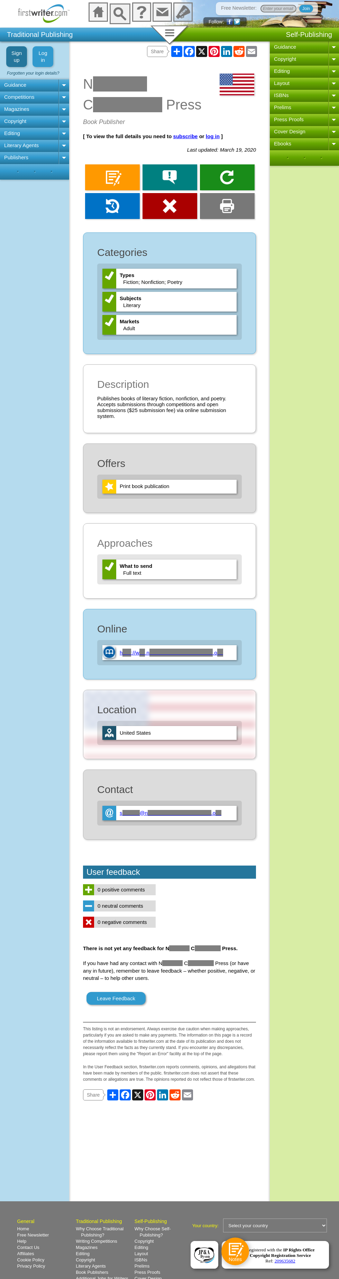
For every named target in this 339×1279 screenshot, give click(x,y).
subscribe (185, 136)
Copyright (15, 121)
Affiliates (25, 1253)
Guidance (15, 85)
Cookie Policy (31, 1259)
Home (23, 1228)
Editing (12, 133)
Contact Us (28, 1247)
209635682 (285, 1260)
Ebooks (282, 143)
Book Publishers (92, 1272)
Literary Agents (21, 145)
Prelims (282, 107)
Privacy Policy (31, 1266)
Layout (282, 83)
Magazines (16, 109)
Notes (235, 1259)
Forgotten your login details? (33, 73)
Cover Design (289, 131)
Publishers (16, 157)
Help (22, 1241)
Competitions (19, 97)
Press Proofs (289, 119)
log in (213, 136)
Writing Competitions (96, 1241)
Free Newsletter (33, 1235)
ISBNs (281, 95)
